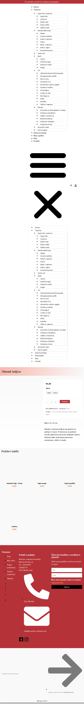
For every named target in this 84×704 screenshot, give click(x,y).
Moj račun (11, 561)
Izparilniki (43, 16)
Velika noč (41, 53)
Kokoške (43, 101)
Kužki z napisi (44, 47)
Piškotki (10, 579)
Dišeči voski (44, 22)
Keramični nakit (43, 127)
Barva (48, 389)
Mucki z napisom (45, 44)
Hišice (42, 42)
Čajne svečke (44, 24)
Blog (34, 138)
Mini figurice (44, 96)
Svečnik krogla (45, 61)
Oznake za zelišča (46, 87)
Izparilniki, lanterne (44, 13)
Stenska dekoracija (43, 30)
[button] (47, 185)
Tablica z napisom (46, 104)
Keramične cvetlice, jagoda (49, 84)
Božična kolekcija (46, 118)
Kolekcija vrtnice (46, 124)
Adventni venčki (45, 64)
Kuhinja (39, 107)
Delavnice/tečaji (39, 132)
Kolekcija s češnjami (47, 121)
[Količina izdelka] (51, 403)
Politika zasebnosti (11, 574)
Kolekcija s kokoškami (47, 113)
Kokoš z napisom (46, 39)
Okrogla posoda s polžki (48, 76)
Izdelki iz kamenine (47, 115)
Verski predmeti (45, 36)
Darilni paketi (42, 130)
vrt (51, 413)
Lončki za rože (45, 93)
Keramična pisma (46, 50)
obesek (70, 413)
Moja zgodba (38, 135)
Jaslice (42, 59)
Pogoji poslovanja (11, 567)
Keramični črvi (45, 81)
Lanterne (43, 19)
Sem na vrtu (44, 79)
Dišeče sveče (44, 27)
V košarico (65, 403)
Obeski (42, 33)
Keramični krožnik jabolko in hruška (52, 110)
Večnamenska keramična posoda (51, 73)
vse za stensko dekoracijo (60, 413)
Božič (39, 56)
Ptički (42, 98)
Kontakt (36, 141)
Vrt (38, 70)
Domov (35, 6)
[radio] (49, 393)
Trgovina (36, 9)
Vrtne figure (44, 90)
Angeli (42, 67)
